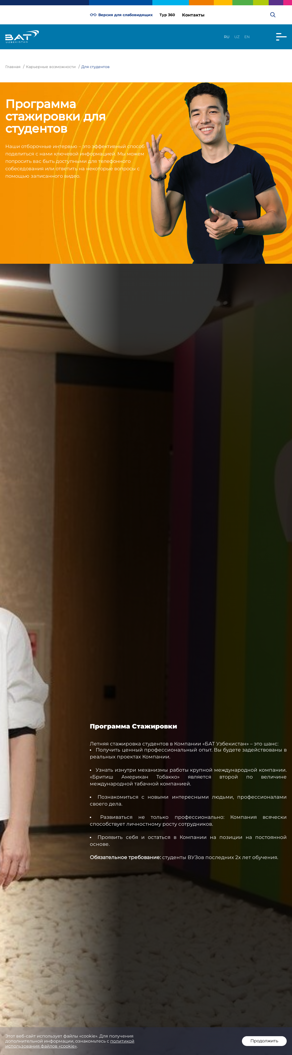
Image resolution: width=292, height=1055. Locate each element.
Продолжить (264, 1040)
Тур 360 (167, 14)
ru (226, 36)
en (247, 36)
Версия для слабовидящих (121, 14)
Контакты (193, 14)
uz (237, 36)
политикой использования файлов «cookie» (69, 1044)
